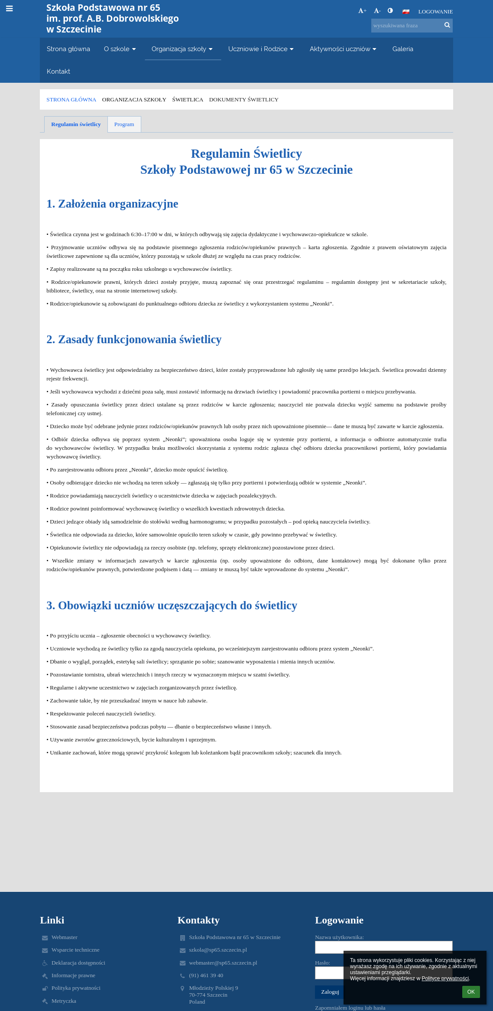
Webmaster (65, 937)
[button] (405, 12)
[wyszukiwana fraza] (412, 25)
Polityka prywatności (76, 988)
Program (124, 124)
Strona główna (71, 99)
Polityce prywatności (445, 978)
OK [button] (471, 992)
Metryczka (64, 1001)
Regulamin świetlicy (76, 124)
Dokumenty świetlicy (244, 99)
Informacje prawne (73, 975)
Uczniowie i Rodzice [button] (262, 48)
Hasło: (322, 962)
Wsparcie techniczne (76, 949)
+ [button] (362, 10)
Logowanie (435, 11)
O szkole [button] (121, 48)
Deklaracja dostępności (78, 962)
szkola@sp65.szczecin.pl (218, 949)
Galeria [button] (402, 48)
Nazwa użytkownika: (339, 937)
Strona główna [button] (68, 48)
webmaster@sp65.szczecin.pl (223, 962)
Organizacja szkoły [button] (183, 48)
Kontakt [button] (58, 71)
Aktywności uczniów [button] (344, 48)
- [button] (377, 10)
